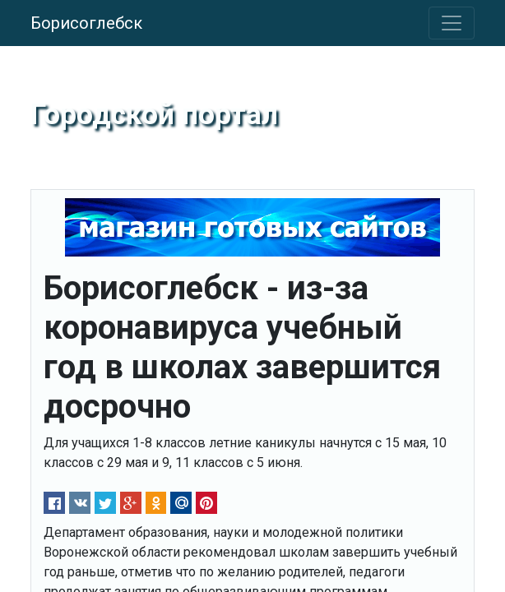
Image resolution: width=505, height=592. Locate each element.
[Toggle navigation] (452, 23)
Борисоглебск (86, 23)
